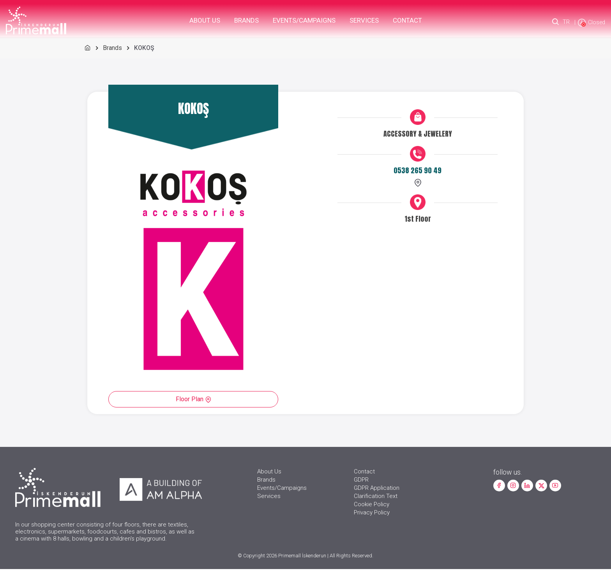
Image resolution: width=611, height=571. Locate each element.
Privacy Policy (372, 514)
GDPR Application (376, 489)
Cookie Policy (371, 506)
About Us (204, 20)
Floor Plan (194, 399)
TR (565, 22)
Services (364, 20)
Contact (407, 20)
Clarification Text (375, 498)
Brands (246, 20)
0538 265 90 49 (417, 171)
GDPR (361, 481)
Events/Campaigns (304, 20)
